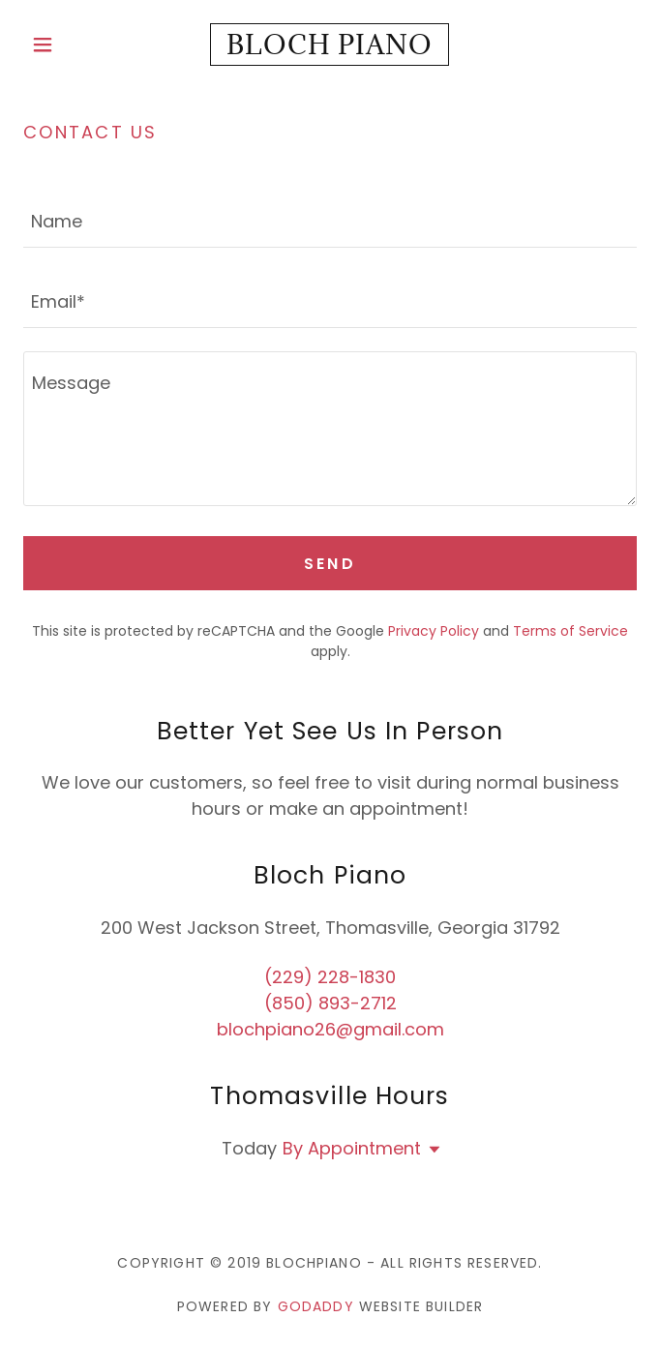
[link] (330, 44)
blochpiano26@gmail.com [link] (330, 1029)
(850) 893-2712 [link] (330, 1003)
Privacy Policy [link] (433, 631)
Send (330, 564)
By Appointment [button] (352, 1148)
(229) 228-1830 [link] (330, 977)
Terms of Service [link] (570, 631)
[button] (69, 44)
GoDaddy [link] (316, 1306)
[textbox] (330, 219)
